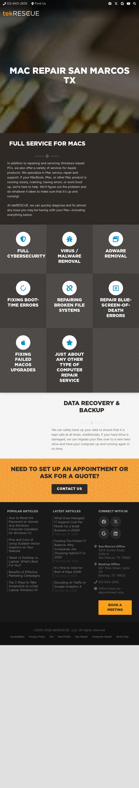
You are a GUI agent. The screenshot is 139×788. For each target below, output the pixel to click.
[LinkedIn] (115, 754)
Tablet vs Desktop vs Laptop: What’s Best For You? (23, 782)
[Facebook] (110, 4)
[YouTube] (128, 4)
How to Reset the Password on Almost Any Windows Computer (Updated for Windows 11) (23, 747)
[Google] (122, 4)
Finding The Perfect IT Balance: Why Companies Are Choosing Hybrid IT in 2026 (70, 770)
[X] (116, 4)
